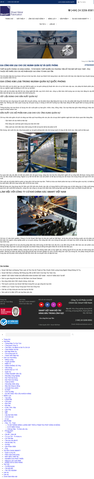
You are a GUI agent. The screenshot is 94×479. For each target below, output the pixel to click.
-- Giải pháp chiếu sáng (11, 384)
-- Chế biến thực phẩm (11, 388)
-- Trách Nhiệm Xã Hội (11, 349)
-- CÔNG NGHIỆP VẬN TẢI (12, 374)
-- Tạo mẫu (7, 398)
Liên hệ (2, 2)
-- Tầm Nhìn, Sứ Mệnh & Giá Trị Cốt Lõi (17, 347)
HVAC (9, 432)
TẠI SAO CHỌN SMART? (80, 19)
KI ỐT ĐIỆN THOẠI (13, 427)
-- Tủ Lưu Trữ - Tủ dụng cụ (13, 436)
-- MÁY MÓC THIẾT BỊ (11, 456)
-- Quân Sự (7, 372)
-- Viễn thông (8, 368)
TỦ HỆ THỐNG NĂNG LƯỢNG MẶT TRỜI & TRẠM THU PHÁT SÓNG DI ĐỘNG (33, 425)
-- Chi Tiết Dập (8, 438)
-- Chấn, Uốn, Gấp (10, 407)
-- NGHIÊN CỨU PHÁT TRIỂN (13, 458)
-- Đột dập (7, 405)
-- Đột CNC (7, 403)
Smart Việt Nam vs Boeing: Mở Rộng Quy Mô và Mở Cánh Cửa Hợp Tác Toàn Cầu (29, 273)
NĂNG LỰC (52, 19)
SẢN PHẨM (64, 19)
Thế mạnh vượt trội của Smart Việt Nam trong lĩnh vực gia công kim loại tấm (26, 284)
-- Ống (6, 448)
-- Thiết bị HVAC (9, 382)
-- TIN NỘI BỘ (8, 468)
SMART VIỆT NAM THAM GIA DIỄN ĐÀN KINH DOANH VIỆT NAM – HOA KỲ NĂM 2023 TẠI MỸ (33, 275)
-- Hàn (6, 411)
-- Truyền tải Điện (9, 361)
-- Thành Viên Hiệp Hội (11, 355)
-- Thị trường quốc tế (10, 353)
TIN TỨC (42, 24)
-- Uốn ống (7, 409)
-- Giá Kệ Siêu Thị (9, 442)
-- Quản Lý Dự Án (9, 452)
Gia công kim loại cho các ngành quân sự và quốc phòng (29, 65)
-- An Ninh (7, 390)
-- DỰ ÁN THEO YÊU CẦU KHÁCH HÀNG (17, 393)
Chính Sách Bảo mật (13, 2)
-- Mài (5, 413)
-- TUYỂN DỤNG (9, 466)
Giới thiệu (21, 19)
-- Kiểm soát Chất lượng (11, 454)
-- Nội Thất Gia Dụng (10, 378)
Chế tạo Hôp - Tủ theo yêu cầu (17, 429)
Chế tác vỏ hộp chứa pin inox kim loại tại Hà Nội (17, 289)
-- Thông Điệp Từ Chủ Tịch (12, 343)
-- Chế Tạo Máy (9, 391)
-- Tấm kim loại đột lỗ (11, 440)
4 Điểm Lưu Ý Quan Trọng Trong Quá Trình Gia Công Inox (21, 286)
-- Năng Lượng (8, 359)
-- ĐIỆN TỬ (7, 363)
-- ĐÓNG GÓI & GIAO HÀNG (13, 462)
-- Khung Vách (8, 431)
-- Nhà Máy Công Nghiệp (12, 376)
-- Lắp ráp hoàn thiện (10, 415)
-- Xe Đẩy (7, 444)
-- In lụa (6, 419)
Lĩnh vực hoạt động (36, 19)
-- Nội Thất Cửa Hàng (11, 380)
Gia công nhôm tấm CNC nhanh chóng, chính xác (18, 281)
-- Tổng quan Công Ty (11, 345)
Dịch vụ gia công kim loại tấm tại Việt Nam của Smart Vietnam (22, 278)
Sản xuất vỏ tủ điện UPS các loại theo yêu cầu (17, 292)
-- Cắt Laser (7, 401)
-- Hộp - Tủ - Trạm (10, 423)
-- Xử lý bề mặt (8, 417)
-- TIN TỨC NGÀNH (10, 470)
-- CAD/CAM (8, 399)
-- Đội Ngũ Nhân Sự (10, 351)
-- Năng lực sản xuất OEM (12, 461)
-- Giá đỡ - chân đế (10, 434)
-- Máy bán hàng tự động (12, 386)
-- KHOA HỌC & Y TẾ (11, 370)
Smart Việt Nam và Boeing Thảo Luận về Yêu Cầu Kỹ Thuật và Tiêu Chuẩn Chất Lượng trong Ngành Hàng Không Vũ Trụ (41, 270)
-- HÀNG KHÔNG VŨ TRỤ (12, 365)
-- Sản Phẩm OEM (10, 446)
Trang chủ (9, 19)
